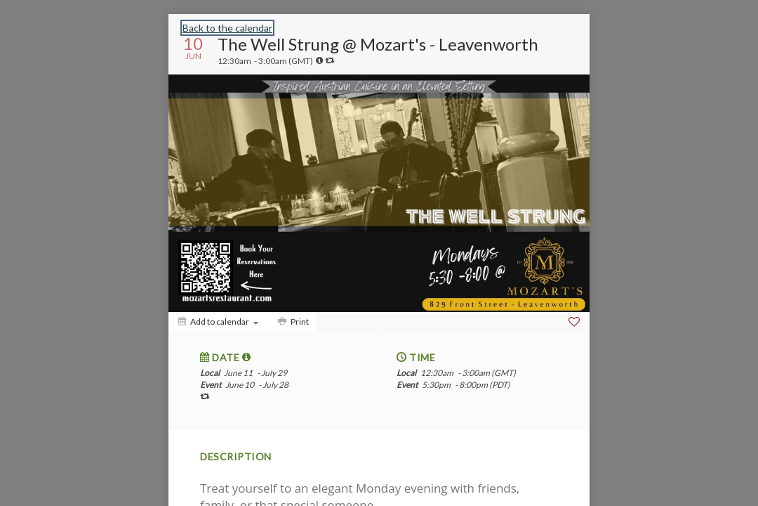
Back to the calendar (227, 28)
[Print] (292, 321)
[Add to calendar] (218, 321)
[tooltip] (319, 60)
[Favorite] (574, 321)
